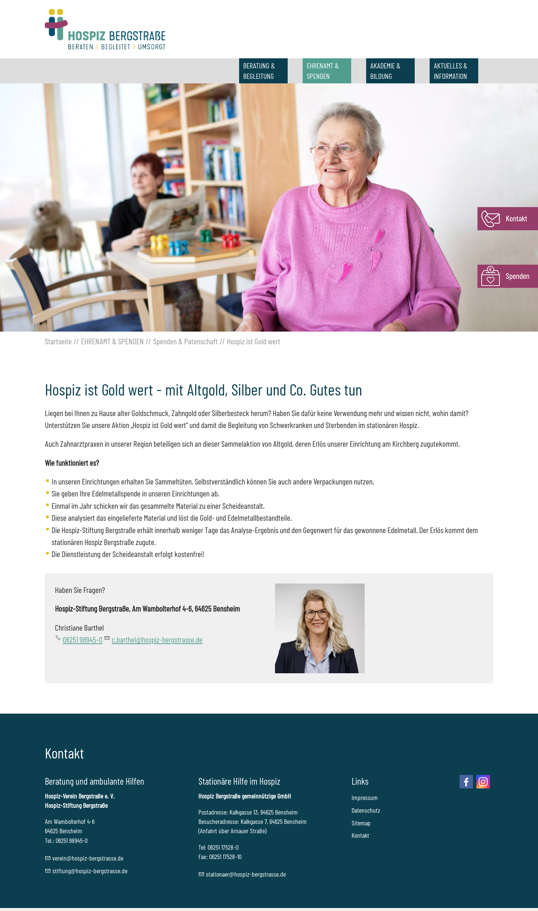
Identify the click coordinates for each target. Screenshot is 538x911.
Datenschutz (366, 810)
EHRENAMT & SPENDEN (323, 70)
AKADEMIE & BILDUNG (385, 70)
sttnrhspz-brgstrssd (246, 874)
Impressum (365, 797)
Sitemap (361, 823)
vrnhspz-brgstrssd (87, 858)
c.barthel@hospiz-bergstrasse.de (157, 639)
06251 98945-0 (82, 639)
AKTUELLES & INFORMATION (450, 70)
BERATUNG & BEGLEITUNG (259, 70)
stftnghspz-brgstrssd (89, 871)
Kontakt (360, 835)
